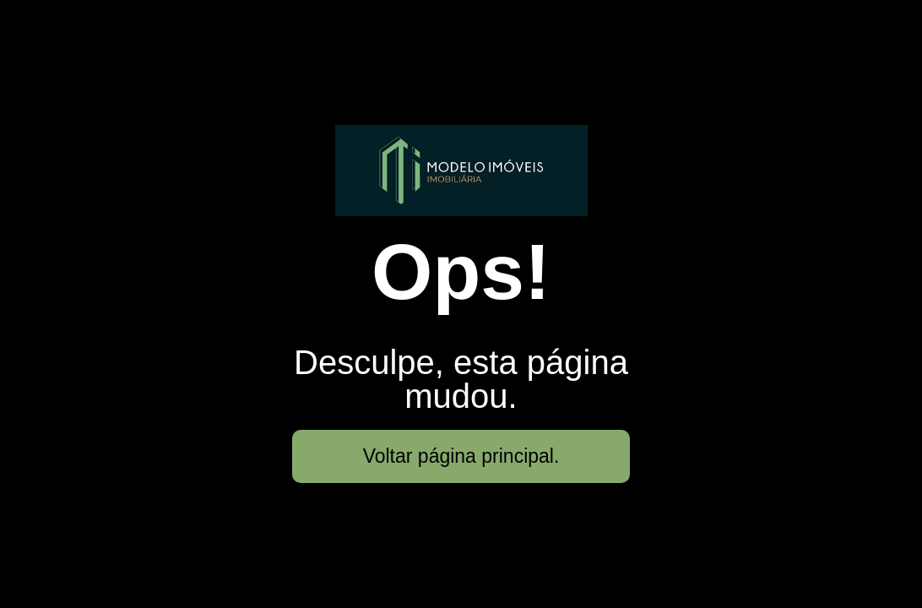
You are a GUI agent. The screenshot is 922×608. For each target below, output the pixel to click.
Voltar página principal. (461, 456)
